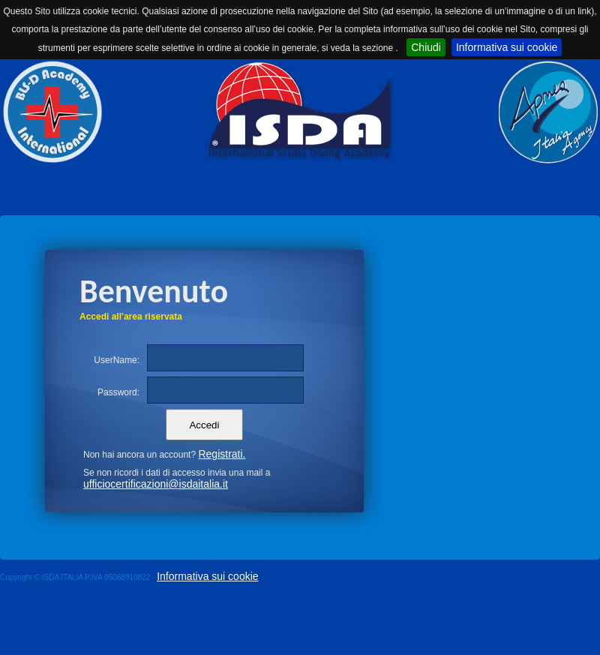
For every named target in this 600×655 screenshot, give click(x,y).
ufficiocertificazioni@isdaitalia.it (155, 484)
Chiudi (426, 47)
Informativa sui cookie (506, 47)
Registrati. (221, 454)
